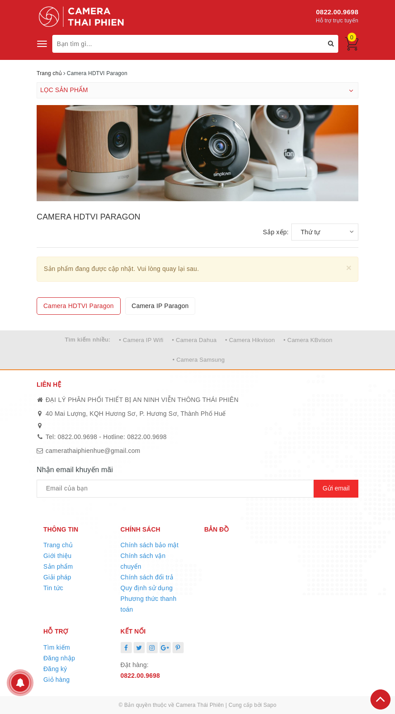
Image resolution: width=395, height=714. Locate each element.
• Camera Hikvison (250, 340)
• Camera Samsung (198, 359)
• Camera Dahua (194, 340)
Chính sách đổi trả (147, 577)
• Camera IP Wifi (141, 340)
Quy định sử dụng (147, 587)
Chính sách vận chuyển (143, 561)
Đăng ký (55, 668)
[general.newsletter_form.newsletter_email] (175, 489)
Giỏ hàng (56, 679)
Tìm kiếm (56, 647)
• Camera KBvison (307, 340)
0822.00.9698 (337, 12)
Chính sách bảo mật (150, 545)
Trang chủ (58, 545)
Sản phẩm (58, 566)
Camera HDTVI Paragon (78, 305)
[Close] (349, 267)
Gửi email (336, 488)
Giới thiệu (57, 555)
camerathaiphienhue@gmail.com (93, 450)
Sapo (270, 705)
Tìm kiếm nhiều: (87, 339)
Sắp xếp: (276, 232)
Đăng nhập (59, 658)
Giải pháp (57, 577)
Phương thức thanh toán (148, 604)
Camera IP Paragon (160, 305)
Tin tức (53, 587)
